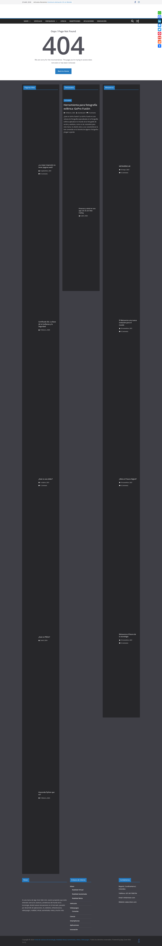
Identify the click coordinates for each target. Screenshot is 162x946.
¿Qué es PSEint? (44, 637)
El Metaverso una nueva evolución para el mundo (128, 322)
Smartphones (74, 21)
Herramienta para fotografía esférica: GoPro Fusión (80, 106)
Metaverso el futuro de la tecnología (127, 635)
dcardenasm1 (82, 113)
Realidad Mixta (77, 898)
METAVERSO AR (124, 166)
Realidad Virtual (77, 890)
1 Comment (42, 485)
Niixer (26, 21)
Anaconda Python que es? (46, 793)
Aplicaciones (89, 21)
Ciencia (63, 21)
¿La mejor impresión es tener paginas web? (46, 166)
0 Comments (43, 174)
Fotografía (67, 100)
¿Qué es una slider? (45, 479)
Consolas (75, 911)
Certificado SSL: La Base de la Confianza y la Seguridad (47, 324)
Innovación (101, 21)
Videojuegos (50, 21)
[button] (29, 21)
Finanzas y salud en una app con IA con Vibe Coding (87, 211)
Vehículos (38, 21)
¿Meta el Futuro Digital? (128, 479)
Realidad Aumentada (79, 894)
